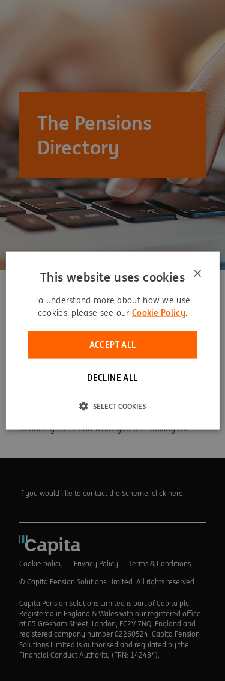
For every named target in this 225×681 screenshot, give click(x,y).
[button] (112, 405)
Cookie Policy (158, 312)
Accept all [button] (112, 344)
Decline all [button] (112, 377)
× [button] (197, 274)
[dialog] (112, 341)
